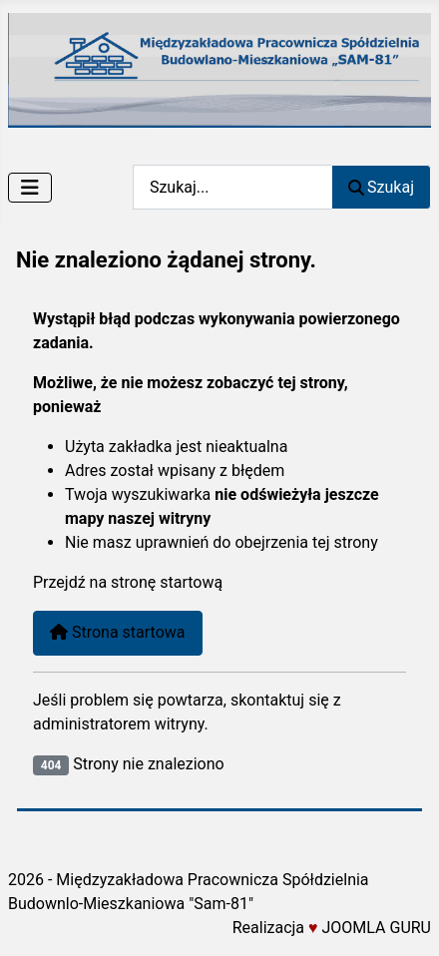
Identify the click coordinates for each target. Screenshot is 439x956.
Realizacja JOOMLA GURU (331, 927)
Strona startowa (118, 632)
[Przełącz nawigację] (30, 188)
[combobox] (232, 187)
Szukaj (381, 187)
